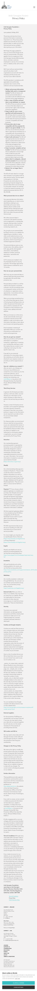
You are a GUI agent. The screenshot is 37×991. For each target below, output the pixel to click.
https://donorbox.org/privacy (12, 461)
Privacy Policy (12, 898)
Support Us (7, 946)
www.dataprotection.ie (10, 786)
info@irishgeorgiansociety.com (11, 940)
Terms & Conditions (13, 896)
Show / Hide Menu (34, 7)
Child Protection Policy (14, 900)
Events (5, 951)
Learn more (17, 978)
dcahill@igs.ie (7, 379)
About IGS (6, 953)
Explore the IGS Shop (8, 925)
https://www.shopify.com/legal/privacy (14, 542)
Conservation (8, 948)
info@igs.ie (7, 918)
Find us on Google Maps (9, 927)
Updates (6, 945)
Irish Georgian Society (7, 5)
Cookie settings (18, 987)
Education (7, 950)
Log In (5, 954)
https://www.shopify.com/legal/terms (14, 538)
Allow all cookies (18, 983)
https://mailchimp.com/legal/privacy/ (14, 588)
